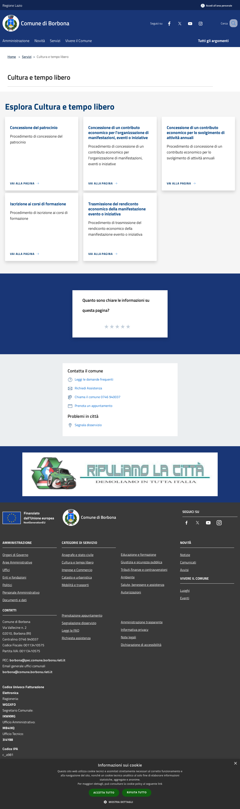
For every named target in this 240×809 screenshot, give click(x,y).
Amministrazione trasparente (142, 622)
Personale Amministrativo (21, 592)
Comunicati (188, 562)
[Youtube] (185, 23)
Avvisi (184, 569)
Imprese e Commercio (77, 569)
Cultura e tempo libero (77, 562)
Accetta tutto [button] (103, 792)
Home (12, 56)
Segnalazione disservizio (79, 622)
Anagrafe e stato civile (77, 554)
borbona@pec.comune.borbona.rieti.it (37, 660)
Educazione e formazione (138, 554)
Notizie (185, 554)
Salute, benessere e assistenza (142, 584)
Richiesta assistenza (76, 637)
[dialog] (120, 784)
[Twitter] (174, 23)
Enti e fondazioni (14, 577)
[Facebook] (164, 23)
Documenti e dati (15, 599)
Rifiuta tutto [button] (137, 792)
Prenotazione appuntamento (82, 615)
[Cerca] (232, 23)
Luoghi (185, 590)
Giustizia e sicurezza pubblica (141, 562)
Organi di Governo (15, 554)
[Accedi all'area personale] (216, 5)
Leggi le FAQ (70, 630)
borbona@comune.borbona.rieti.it (27, 671)
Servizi (27, 56)
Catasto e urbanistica (77, 577)
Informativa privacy (134, 629)
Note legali (128, 637)
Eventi (184, 598)
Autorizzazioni (131, 592)
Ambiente (128, 577)
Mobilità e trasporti (75, 584)
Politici (7, 584)
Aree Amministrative (17, 562)
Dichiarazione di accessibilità (141, 644)
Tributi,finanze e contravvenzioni (144, 569)
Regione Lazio (12, 5)
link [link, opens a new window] (160, 784)
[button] (120, 802)
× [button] (235, 763)
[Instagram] (195, 23)
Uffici (6, 569)
